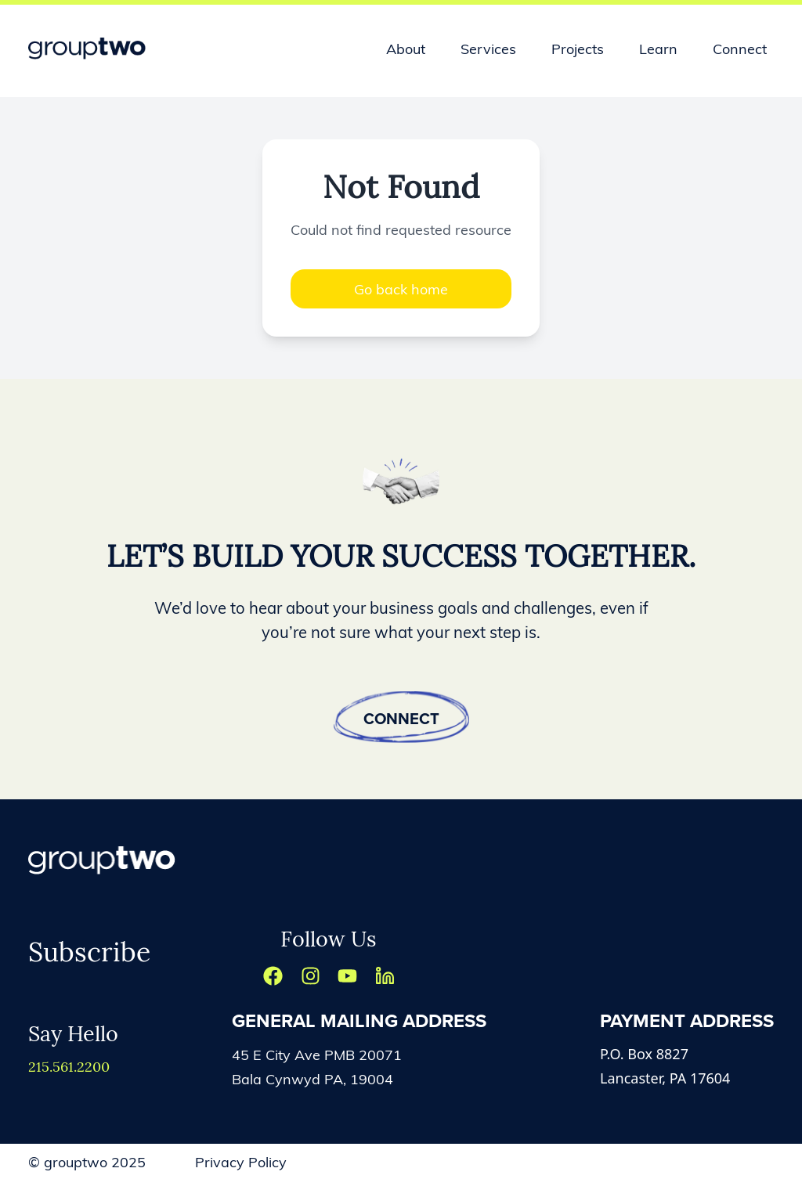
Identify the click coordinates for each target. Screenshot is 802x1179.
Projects (577, 48)
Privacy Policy (241, 1161)
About (405, 48)
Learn (658, 48)
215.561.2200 (69, 1066)
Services (488, 48)
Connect (740, 48)
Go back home (401, 288)
